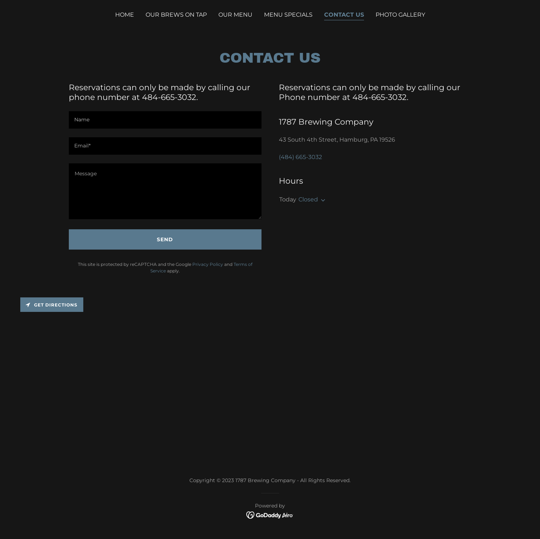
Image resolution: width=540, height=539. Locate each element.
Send (165, 239)
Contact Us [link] (344, 14)
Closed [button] (308, 199)
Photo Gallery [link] (400, 14)
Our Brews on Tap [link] (176, 14)
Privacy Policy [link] (207, 264)
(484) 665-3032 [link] (300, 157)
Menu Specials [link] (288, 14)
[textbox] (165, 120)
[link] (270, 514)
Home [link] (124, 14)
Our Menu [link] (235, 14)
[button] (322, 200)
